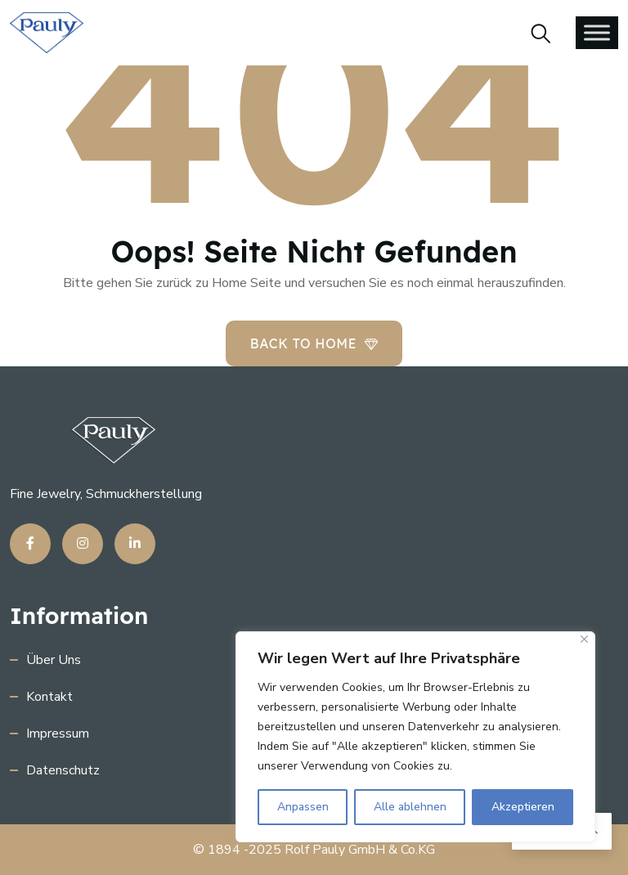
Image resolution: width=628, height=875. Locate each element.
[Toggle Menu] (597, 32)
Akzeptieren (522, 806)
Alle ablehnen (410, 806)
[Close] (584, 639)
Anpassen (303, 806)
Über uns (53, 660)
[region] (415, 736)
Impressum (57, 734)
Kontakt (49, 697)
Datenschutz (63, 770)
